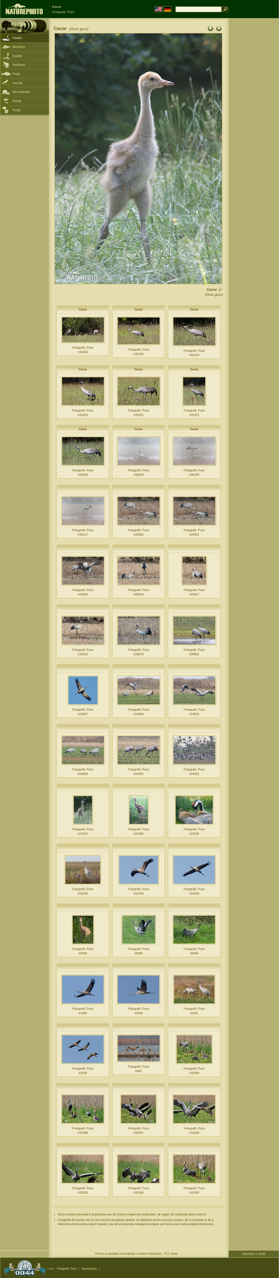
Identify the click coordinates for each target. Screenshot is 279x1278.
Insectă (17, 83)
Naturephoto (89, 1268)
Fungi (16, 110)
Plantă (17, 101)
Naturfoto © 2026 (253, 1253)
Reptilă (17, 56)
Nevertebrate (21, 91)
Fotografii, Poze (67, 1268)
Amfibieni (19, 65)
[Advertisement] (253, 107)
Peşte (16, 73)
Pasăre (17, 38)
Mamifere (19, 46)
